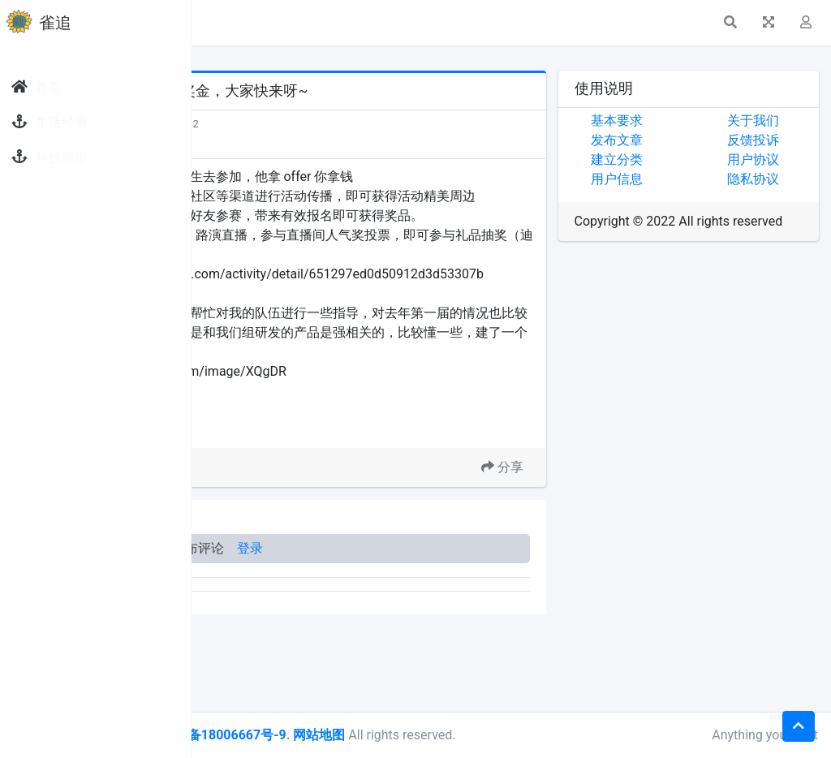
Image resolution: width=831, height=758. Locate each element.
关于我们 (786, 120)
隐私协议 (786, 179)
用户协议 (786, 159)
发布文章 (684, 140)
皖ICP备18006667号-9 (423, 735)
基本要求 (684, 120)
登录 (453, 645)
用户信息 (684, 179)
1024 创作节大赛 (338, 525)
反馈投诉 (786, 140)
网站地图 (522, 735)
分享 (570, 564)
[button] (228, 22)
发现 (275, 124)
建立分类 (684, 159)
